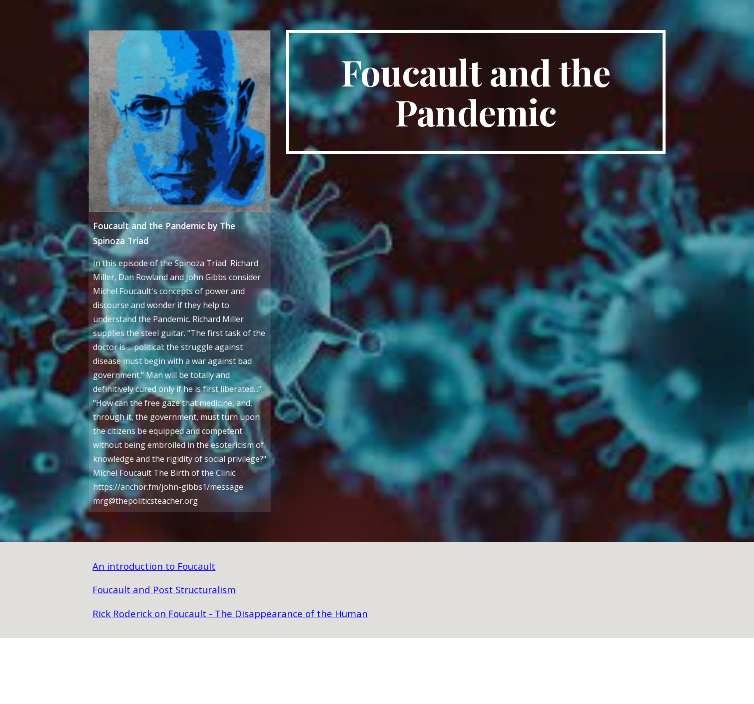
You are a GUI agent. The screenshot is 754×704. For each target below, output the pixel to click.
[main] (476, 92)
